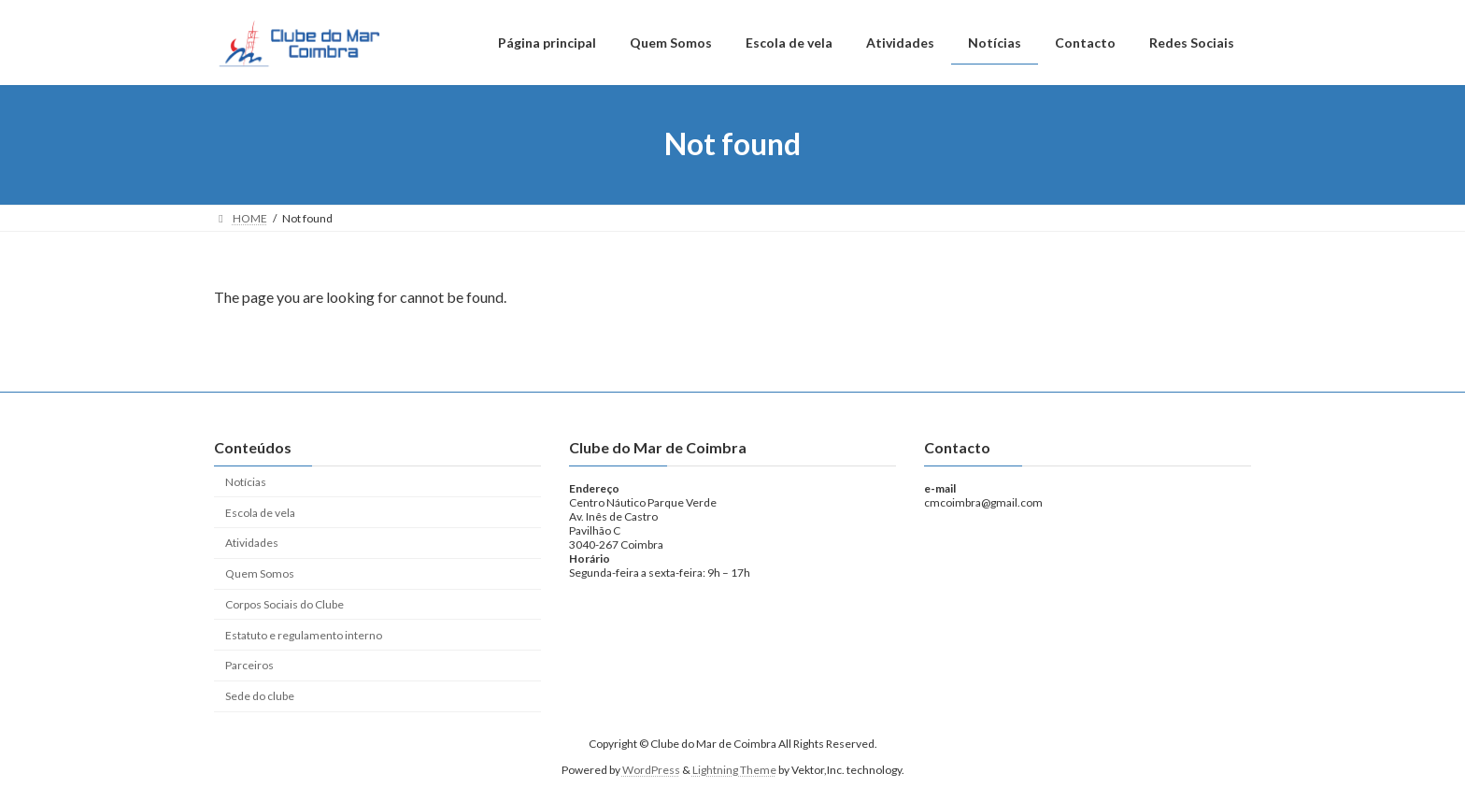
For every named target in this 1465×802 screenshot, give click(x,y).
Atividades (251, 543)
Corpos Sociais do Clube (284, 604)
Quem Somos (259, 573)
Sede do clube (259, 696)
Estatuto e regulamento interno (303, 635)
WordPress (651, 770)
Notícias (245, 482)
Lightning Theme (734, 770)
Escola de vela (260, 512)
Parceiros (249, 665)
